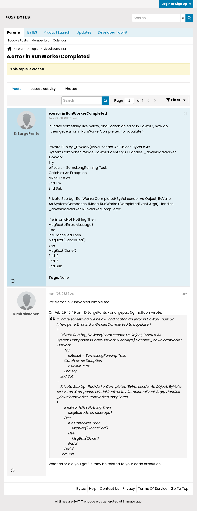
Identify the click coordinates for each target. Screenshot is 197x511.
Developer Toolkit (112, 32)
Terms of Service (152, 488)
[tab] (16, 89)
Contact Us (109, 488)
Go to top (180, 488)
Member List (40, 40)
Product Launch (57, 32)
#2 (184, 294)
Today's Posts (18, 40)
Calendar (59, 40)
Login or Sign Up (176, 4)
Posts (17, 88)
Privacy (129, 488)
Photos (71, 88)
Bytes (81, 488)
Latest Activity (43, 88)
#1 (185, 113)
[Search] (158, 18)
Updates (84, 32)
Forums (14, 32)
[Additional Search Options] (183, 18)
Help (93, 488)
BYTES (32, 32)
